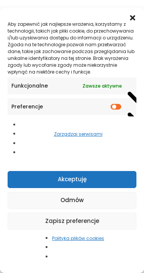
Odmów (72, 200)
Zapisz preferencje (72, 221)
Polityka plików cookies (78, 238)
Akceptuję (72, 179)
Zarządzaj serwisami (78, 134)
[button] (132, 17)
